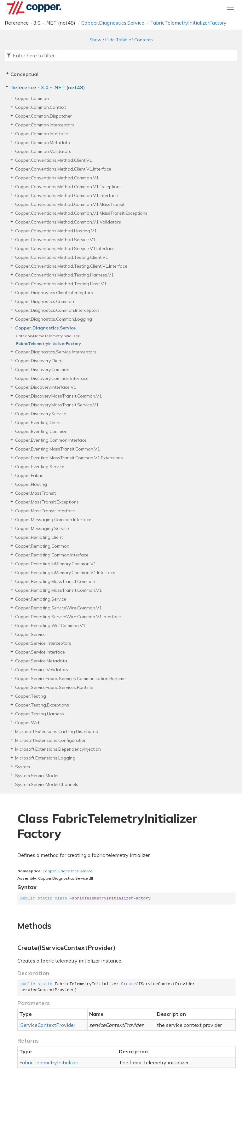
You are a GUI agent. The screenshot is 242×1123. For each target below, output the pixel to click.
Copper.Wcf (27, 722)
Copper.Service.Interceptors (43, 643)
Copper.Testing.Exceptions (42, 705)
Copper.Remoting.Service (40, 599)
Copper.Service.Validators (41, 669)
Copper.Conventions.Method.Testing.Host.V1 (61, 284)
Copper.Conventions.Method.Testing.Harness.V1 (64, 275)
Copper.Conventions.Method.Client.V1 (53, 160)
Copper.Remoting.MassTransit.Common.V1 (58, 590)
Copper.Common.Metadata (42, 142)
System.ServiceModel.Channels (46, 784)
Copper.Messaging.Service (42, 528)
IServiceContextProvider (47, 1025)
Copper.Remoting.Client (39, 537)
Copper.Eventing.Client (38, 422)
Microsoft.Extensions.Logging (45, 758)
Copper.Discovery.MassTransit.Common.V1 (58, 396)
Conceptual (24, 74)
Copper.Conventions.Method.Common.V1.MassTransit (69, 204)
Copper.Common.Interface (41, 134)
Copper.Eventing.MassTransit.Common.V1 (57, 449)
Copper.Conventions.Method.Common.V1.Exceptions (68, 186)
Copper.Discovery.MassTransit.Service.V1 (57, 405)
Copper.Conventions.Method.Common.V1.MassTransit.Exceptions (81, 213)
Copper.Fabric (29, 475)
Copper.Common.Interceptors (44, 125)
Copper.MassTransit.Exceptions (47, 502)
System (22, 767)
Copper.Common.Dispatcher (43, 116)
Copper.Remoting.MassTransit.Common (55, 581)
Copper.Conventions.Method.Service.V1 (55, 239)
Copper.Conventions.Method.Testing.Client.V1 (61, 257)
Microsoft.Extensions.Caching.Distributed (56, 731)
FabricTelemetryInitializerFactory (188, 23)
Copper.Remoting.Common (42, 546)
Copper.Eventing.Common (41, 431)
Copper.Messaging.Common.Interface (53, 519)
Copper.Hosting (31, 484)
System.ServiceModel (36, 775)
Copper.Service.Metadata (41, 661)
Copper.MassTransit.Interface (45, 511)
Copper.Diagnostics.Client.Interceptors (54, 292)
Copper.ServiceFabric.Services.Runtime (54, 687)
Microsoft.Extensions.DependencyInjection (58, 749)
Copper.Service (30, 634)
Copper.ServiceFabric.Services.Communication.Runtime (70, 678)
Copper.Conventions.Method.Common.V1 (57, 178)
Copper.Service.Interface (40, 652)
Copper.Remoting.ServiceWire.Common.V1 (58, 608)
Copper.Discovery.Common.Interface (52, 378)
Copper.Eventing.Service (39, 466)
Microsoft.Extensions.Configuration (51, 740)
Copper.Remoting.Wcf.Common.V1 (50, 625)
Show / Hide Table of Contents (121, 40)
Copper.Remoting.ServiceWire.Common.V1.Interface (68, 617)
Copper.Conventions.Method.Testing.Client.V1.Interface (71, 266)
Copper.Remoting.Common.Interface (52, 555)
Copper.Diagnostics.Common (44, 301)
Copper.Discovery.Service (40, 413)
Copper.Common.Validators (43, 151)
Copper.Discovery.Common (42, 369)
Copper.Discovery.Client (39, 361)
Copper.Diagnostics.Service (112, 23)
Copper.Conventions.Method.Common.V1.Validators (68, 222)
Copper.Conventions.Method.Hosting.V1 (56, 231)
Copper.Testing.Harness (39, 714)
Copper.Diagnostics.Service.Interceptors (55, 352)
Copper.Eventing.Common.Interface (51, 440)
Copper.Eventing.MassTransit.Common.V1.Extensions (69, 458)
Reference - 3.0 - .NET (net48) (47, 87)
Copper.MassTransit (35, 493)
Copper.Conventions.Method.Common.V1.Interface (66, 195)
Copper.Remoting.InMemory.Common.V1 (55, 564)
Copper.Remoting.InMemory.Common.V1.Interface (65, 572)
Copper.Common (32, 98)
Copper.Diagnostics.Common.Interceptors (57, 310)
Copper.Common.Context (40, 107)
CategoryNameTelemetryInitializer (47, 336)
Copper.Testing (30, 696)
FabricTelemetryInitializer (48, 1062)
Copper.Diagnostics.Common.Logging (53, 319)
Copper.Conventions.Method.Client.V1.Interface (63, 169)
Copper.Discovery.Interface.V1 (45, 387)
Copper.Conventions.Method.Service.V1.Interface (65, 248)
